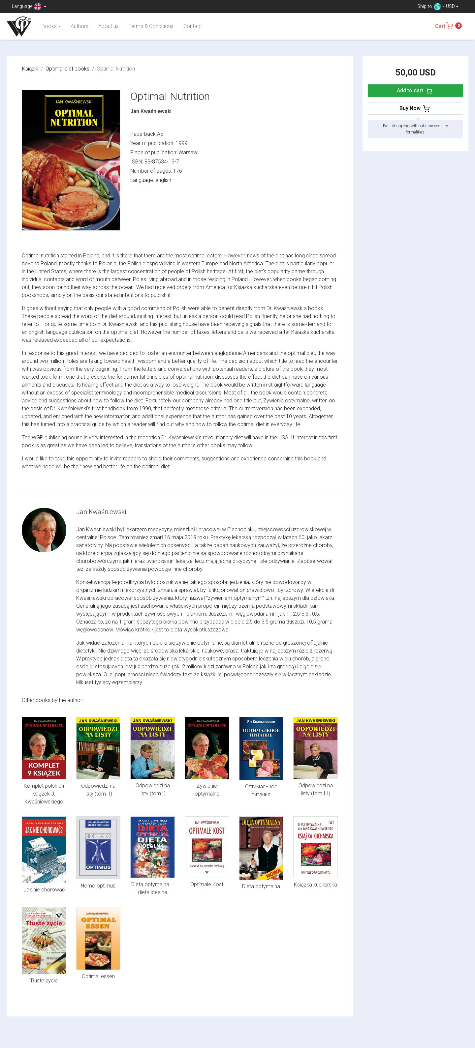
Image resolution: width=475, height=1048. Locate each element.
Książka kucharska (315, 885)
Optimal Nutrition (170, 96)
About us (108, 26)
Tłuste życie (44, 980)
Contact (192, 26)
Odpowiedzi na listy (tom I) (153, 789)
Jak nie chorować (44, 890)
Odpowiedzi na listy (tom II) (98, 790)
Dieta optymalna (261, 886)
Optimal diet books (67, 69)
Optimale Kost (206, 884)
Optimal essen (98, 976)
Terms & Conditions (151, 26)
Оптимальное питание (261, 790)
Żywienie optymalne (207, 790)
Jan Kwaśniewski (151, 111)
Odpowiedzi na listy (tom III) (316, 789)
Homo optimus (98, 886)
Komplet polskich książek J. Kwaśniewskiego (44, 794)
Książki (30, 69)
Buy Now (414, 108)
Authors (79, 26)
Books (49, 26)
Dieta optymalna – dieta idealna (152, 888)
